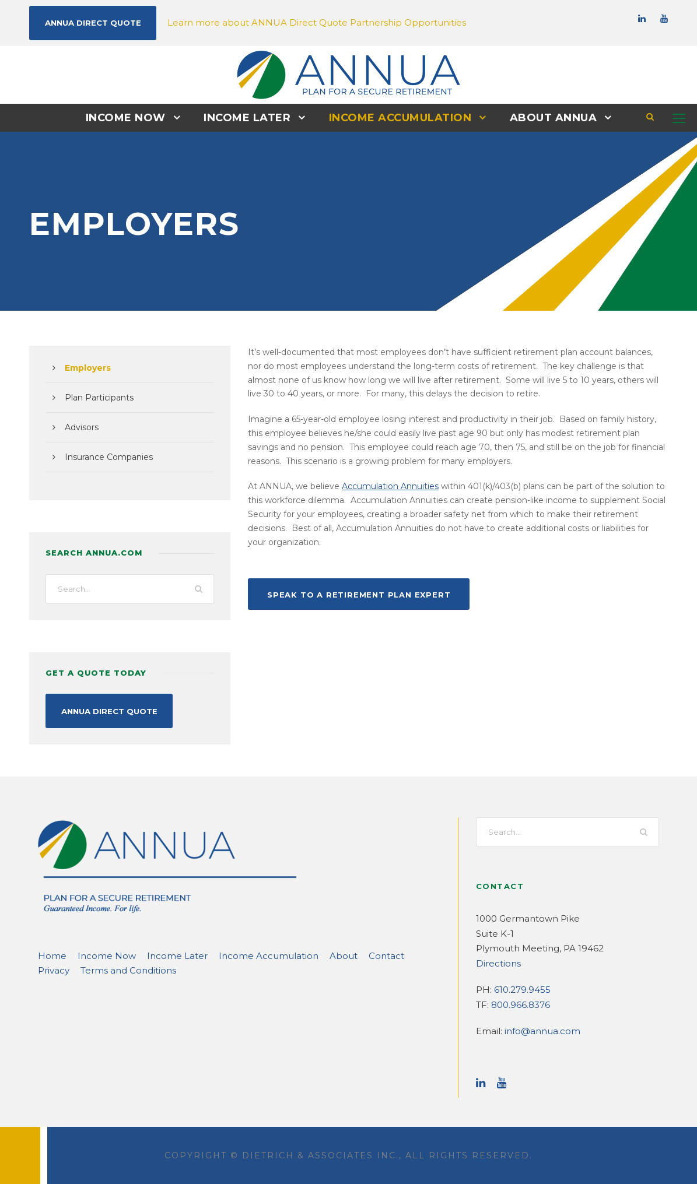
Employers (86, 367)
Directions (495, 962)
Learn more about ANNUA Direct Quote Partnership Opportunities (287, 22)
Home (49, 955)
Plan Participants (95, 397)
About (299, 955)
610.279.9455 (520, 988)
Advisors (80, 426)
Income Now (134, 117)
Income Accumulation (397, 117)
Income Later (250, 117)
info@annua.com (536, 1030)
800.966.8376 (518, 1004)
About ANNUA (543, 117)
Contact (338, 955)
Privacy (378, 955)
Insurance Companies (104, 456)
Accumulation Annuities (373, 485)
